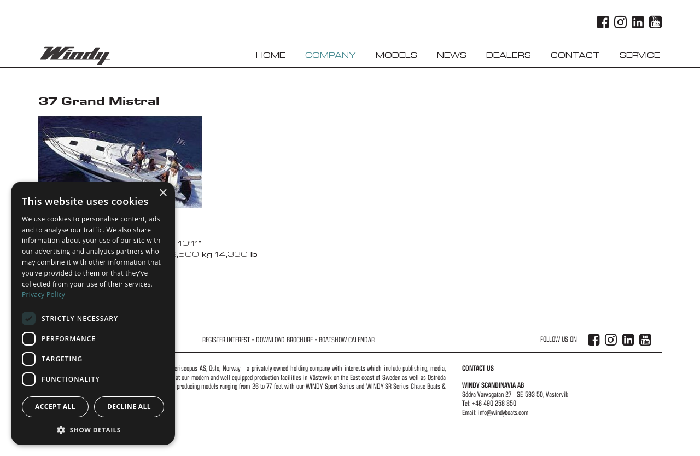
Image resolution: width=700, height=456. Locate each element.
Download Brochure (284, 340)
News (451, 55)
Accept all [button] (55, 406)
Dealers (508, 55)
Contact (575, 55)
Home (270, 55)
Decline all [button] (129, 406)
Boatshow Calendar (347, 340)
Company (330, 55)
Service (640, 55)
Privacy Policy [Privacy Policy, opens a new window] (43, 294)
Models (396, 55)
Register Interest (226, 340)
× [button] (163, 193)
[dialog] (93, 313)
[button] (93, 429)
